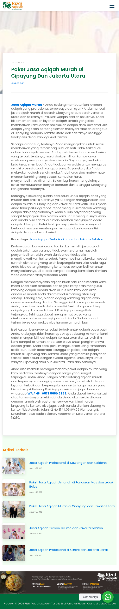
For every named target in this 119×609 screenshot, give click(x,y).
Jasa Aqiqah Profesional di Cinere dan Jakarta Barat (68, 550)
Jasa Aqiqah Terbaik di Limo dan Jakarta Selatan (66, 528)
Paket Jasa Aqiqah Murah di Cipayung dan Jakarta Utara (72, 506)
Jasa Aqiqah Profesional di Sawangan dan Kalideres (68, 463)
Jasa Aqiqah (17, 83)
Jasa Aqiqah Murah (26, 105)
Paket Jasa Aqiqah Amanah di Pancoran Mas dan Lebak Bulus (71, 484)
